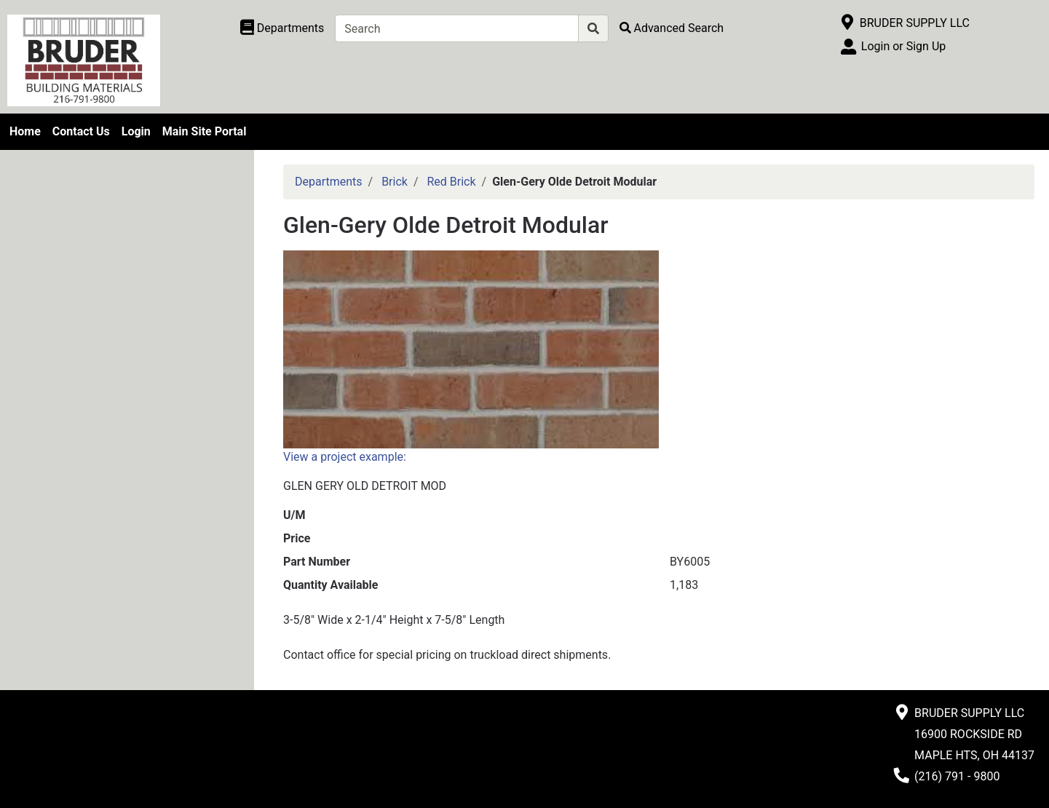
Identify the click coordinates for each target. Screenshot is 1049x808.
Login (136, 131)
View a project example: (344, 457)
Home (25, 131)
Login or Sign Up (903, 46)
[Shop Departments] (282, 28)
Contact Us (81, 131)
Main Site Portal (204, 131)
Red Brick (451, 182)
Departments (329, 182)
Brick (394, 182)
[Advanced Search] (671, 28)
